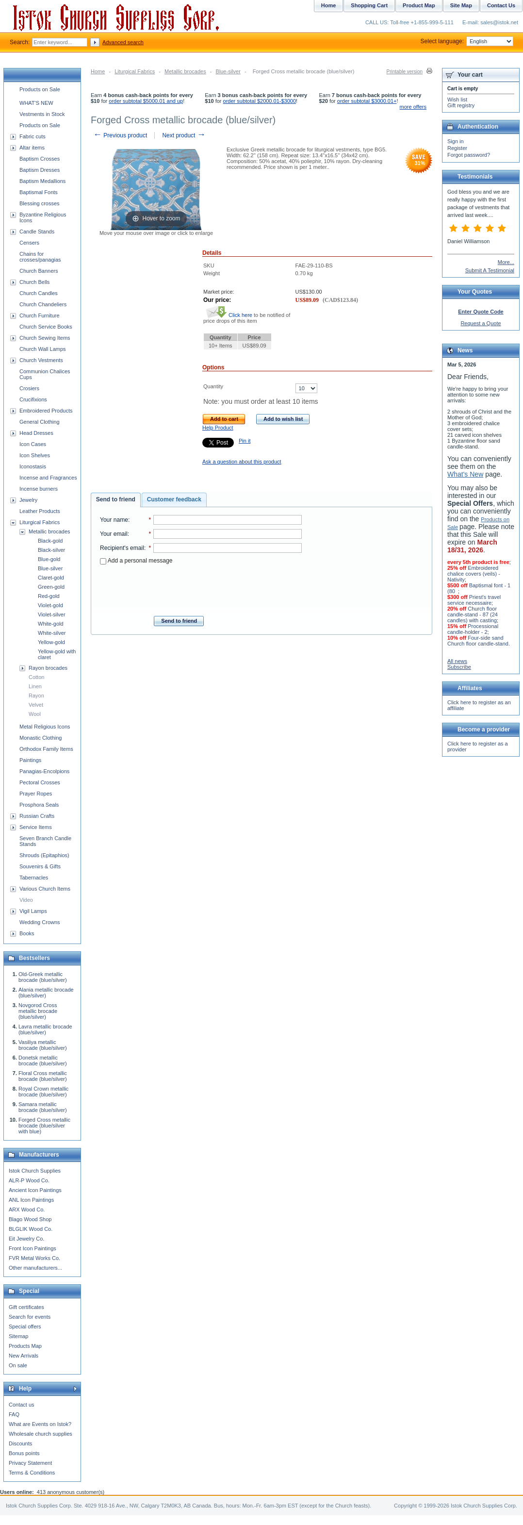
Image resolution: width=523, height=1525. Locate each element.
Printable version (405, 71)
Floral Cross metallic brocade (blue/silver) (42, 1076)
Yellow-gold (51, 642)
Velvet (36, 705)
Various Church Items (44, 889)
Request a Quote (480, 323)
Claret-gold (51, 577)
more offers (413, 107)
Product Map (419, 5)
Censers (29, 243)
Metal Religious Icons (44, 726)
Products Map (25, 1346)
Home (98, 71)
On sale (18, 1365)
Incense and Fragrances (48, 478)
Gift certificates (26, 1307)
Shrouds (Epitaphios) (44, 855)
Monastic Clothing (40, 738)
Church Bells (34, 282)
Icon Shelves (34, 455)
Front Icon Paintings (32, 1248)
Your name (114, 519)
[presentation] (201, 587)
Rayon (36, 695)
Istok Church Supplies (35, 1171)
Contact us (21, 1405)
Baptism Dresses (39, 170)
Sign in (455, 141)
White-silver (51, 633)
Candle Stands (36, 231)
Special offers (25, 1326)
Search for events (29, 1317)
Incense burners (38, 489)
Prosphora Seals (39, 805)
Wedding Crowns (39, 922)
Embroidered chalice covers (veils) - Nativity (473, 573)
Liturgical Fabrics (134, 71)
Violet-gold (50, 605)
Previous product (120, 135)
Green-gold (51, 587)
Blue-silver (227, 71)
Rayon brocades (48, 668)
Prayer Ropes (35, 793)
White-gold (51, 624)
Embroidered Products (45, 411)
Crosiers (29, 388)
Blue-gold (49, 559)
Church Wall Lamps (42, 349)
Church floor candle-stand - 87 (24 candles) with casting (472, 614)
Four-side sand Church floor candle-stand (477, 640)
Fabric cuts (32, 136)
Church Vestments (41, 360)
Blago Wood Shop (30, 1219)
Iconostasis (32, 466)
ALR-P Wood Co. (29, 1180)
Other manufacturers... (35, 1268)
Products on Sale (39, 89)
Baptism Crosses (39, 159)
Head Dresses (36, 433)
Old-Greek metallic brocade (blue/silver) (42, 977)
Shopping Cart (369, 5)
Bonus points (24, 1453)
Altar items (32, 147)
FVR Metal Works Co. (34, 1258)
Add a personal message (136, 560)
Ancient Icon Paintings (35, 1190)
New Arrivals (23, 1356)
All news (457, 661)
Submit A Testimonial (489, 270)
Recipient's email (122, 548)
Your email (114, 533)
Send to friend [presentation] (115, 499)
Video (26, 900)
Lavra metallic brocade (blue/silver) (45, 1029)
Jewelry (28, 500)
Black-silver (51, 550)
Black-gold (50, 541)
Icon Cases (32, 444)
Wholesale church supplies (40, 1434)
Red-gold (49, 596)
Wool (35, 714)
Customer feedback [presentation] (174, 499)
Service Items (35, 827)
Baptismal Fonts (38, 192)
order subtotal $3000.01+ (367, 101)
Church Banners (38, 271)
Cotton (36, 677)
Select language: (467, 41)
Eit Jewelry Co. (26, 1239)
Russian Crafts (36, 816)
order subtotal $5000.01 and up (146, 101)
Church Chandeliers (42, 304)
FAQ (14, 1414)
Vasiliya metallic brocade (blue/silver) (42, 1045)
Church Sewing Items (44, 338)
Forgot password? (468, 155)
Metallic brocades (185, 71)
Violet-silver (51, 614)
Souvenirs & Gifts (40, 866)
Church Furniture (39, 315)
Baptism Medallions (42, 181)
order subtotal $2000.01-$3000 (259, 101)
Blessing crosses (39, 203)
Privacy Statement (30, 1463)
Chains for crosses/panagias (40, 257)
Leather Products (39, 511)
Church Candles (38, 293)
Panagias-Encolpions (44, 771)
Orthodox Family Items (46, 749)
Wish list (457, 99)
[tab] (116, 500)
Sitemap (18, 1336)
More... (506, 262)
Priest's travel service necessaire (474, 600)
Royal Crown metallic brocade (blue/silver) (43, 1091)
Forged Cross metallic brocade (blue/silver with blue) (44, 1125)
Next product (183, 135)
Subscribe (459, 667)
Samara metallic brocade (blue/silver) (42, 1107)
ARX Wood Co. (27, 1209)
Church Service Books (45, 327)
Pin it (244, 441)
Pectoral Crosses (39, 782)
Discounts (20, 1443)
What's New (465, 474)
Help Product (217, 428)
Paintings (30, 760)
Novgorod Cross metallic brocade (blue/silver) (37, 1011)
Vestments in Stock (42, 114)
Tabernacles (33, 877)
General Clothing (39, 422)
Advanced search (123, 42)
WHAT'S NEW (36, 103)
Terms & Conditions (32, 1472)
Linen (35, 686)
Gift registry (460, 105)
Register (457, 148)
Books (26, 933)
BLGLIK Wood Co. (30, 1229)
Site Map (461, 5)
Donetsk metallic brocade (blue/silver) (42, 1060)
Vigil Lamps (33, 911)
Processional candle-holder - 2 (472, 629)
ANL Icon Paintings (31, 1200)
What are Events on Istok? (40, 1424)
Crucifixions (33, 399)
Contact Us (501, 5)
